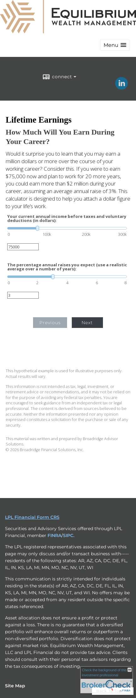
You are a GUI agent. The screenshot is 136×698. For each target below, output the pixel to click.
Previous (50, 322)
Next (87, 322)
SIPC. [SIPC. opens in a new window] (68, 535)
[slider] (67, 228)
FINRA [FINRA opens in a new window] (54, 535)
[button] (115, 45)
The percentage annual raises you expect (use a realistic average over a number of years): (67, 267)
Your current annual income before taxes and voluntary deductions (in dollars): (66, 218)
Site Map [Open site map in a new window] (15, 686)
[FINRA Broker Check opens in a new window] (106, 679)
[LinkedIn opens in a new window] (121, 87)
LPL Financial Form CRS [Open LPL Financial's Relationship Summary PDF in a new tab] (32, 517)
